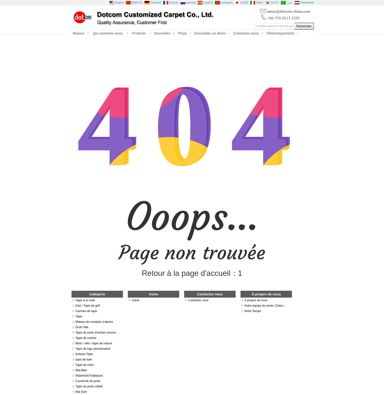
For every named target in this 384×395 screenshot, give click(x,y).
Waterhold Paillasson (89, 375)
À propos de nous (255, 300)
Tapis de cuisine (85, 338)
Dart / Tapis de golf (87, 305)
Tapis (78, 316)
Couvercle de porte (87, 381)
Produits (139, 33)
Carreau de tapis (86, 311)
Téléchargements (280, 33)
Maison (78, 33)
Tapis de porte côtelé (89, 386)
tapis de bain (83, 359)
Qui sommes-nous (108, 33)
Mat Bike (81, 370)
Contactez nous (198, 300)
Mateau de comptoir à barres (94, 322)
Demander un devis (210, 33)
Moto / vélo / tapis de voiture (93, 343)
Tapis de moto (84, 365)
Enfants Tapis (84, 354)
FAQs (182, 33)
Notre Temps (252, 311)
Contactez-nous (246, 33)
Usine (135, 300)
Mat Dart (81, 392)
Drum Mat (81, 327)
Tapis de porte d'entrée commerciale (99, 332)
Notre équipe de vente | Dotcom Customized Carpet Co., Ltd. (284, 305)
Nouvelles (162, 33)
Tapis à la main (85, 300)
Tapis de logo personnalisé (92, 348)
